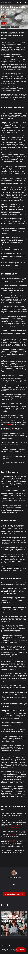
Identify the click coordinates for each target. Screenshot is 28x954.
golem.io (10, 951)
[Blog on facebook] (10, 946)
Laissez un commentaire (14, 894)
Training (4, 23)
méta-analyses (7, 424)
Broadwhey (12, 841)
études (12, 567)
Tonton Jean (11, 834)
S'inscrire (4, 945)
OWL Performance (6, 2)
